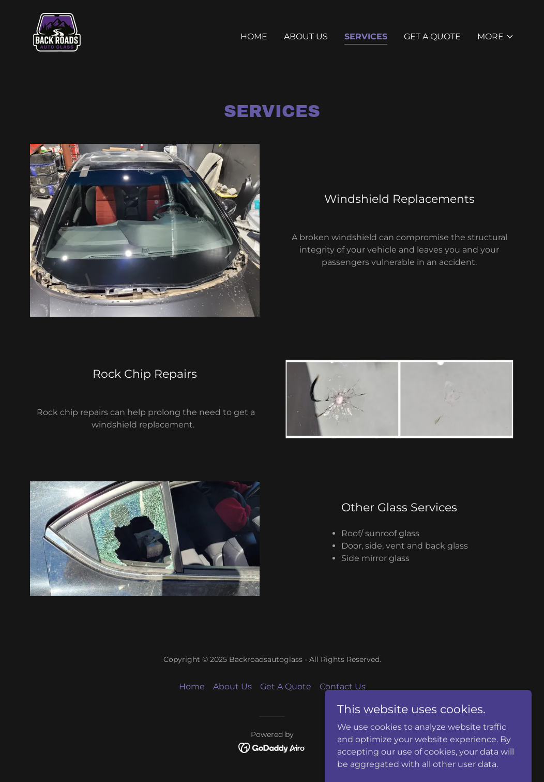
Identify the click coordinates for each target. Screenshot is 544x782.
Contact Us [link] (343, 686)
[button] (495, 37)
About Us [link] (306, 36)
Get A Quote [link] (432, 36)
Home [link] (253, 36)
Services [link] (365, 36)
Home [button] (192, 686)
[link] (57, 34)
